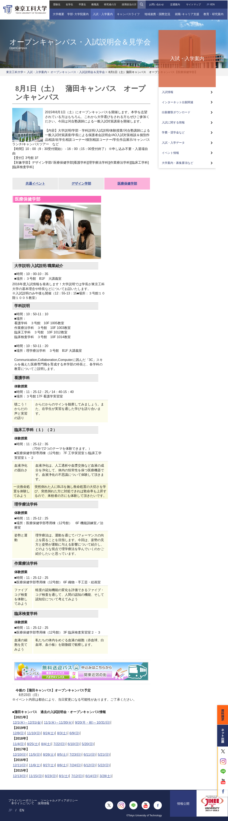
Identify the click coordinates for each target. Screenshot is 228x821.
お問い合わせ (156, 4)
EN (213, 4)
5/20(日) (88, 744)
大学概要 (58, 13)
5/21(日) (104, 754)
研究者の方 (110, 4)
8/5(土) (62, 754)
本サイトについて (22, 803)
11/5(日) (35, 754)
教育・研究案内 (214, 13)
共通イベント (35, 183)
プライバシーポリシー (22, 800)
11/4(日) (19, 744)
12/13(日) (20, 776)
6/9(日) (74, 733)
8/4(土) (46, 744)
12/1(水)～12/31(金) (27, 722)
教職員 (94, 4)
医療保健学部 (127, 183)
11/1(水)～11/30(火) (58, 722)
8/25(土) (33, 744)
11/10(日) (34, 733)
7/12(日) (77, 776)
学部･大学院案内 (77, 13)
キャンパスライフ (128, 13)
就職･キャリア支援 (187, 13)
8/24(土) (49, 733)
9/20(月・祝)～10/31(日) (92, 722)
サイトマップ (193, 4)
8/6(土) (62, 765)
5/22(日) (104, 765)
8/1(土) (64, 776)
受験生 (56, 4)
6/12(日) (89, 765)
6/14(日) (91, 776)
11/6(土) (35, 765)
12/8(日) (19, 733)
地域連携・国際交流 (157, 13)
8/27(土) (49, 765)
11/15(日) (35, 776)
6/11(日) (89, 754)
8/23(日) (51, 776)
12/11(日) (20, 765)
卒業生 (82, 4)
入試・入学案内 (103, 13)
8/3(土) (62, 733)
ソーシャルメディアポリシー (59, 800)
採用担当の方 (129, 4)
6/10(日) (73, 744)
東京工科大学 (14, 72)
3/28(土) (105, 776)
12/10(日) (20, 754)
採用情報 (43, 803)
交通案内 (175, 4)
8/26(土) (49, 754)
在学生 (69, 4)
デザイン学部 (81, 183)
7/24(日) (75, 765)
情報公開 (183, 805)
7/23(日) (75, 754)
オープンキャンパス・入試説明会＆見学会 (77, 72)
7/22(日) (59, 744)
